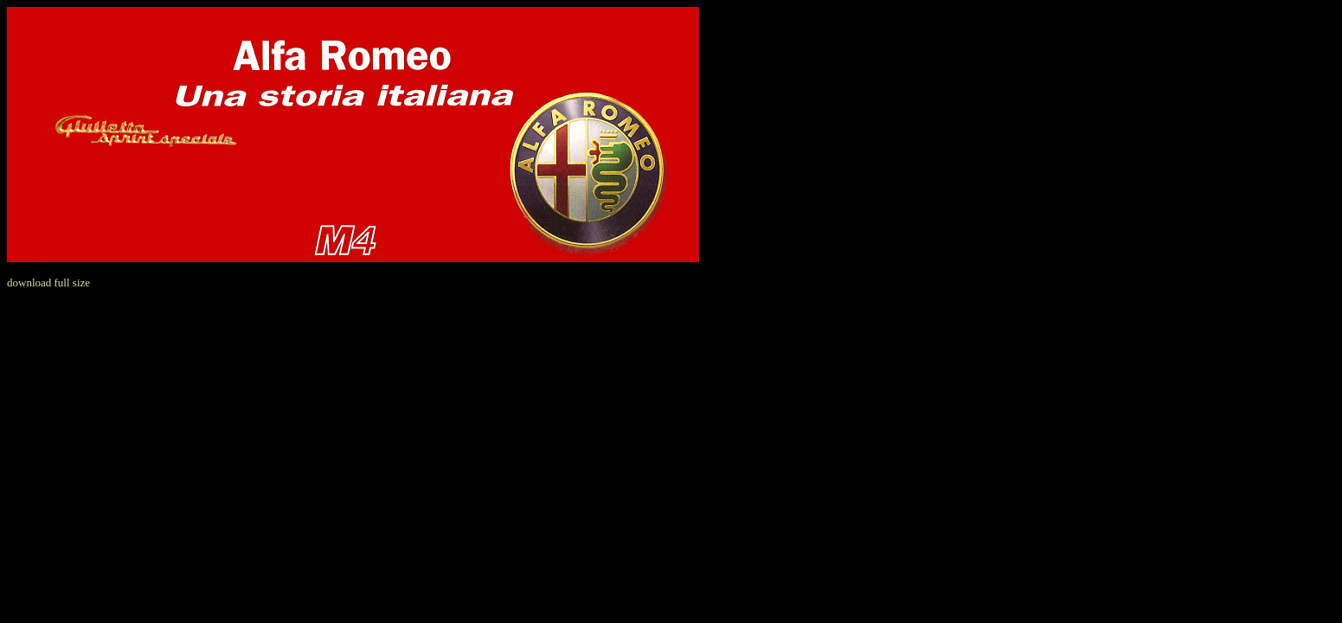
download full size (48, 282)
